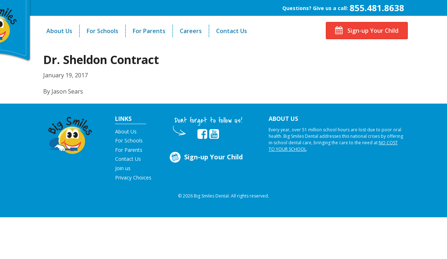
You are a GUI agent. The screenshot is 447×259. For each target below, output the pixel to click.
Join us (123, 168)
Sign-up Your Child (366, 31)
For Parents (149, 31)
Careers (191, 31)
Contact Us (231, 31)
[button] (70, 133)
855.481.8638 (377, 8)
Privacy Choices (133, 177)
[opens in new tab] (202, 134)
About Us (59, 31)
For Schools (102, 31)
